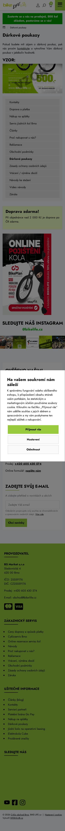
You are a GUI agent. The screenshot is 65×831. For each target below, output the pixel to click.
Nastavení (33, 439)
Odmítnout (33, 449)
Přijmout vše (33, 429)
